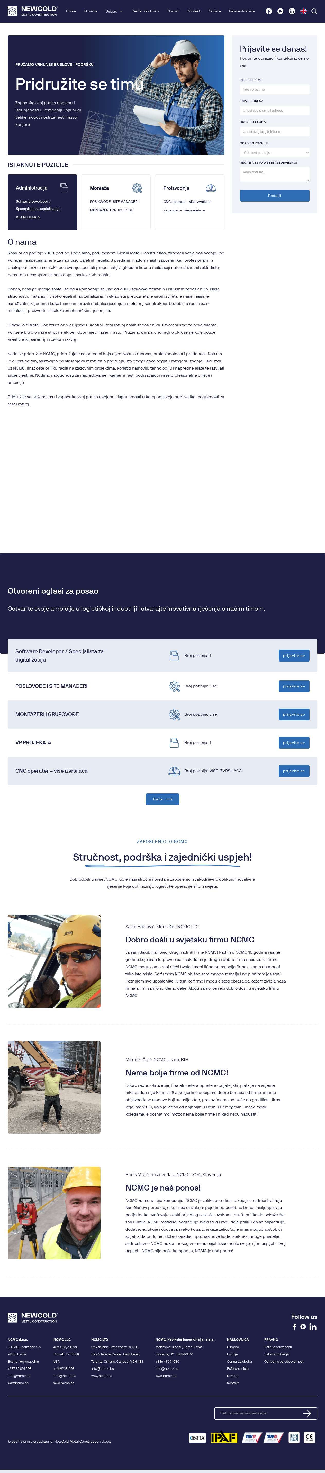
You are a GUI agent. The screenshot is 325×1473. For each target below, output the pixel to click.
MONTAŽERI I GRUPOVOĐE (111, 210)
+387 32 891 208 (19, 1368)
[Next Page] (162, 799)
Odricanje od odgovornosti (284, 1361)
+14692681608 (63, 1368)
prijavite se (294, 655)
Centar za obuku (145, 11)
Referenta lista (238, 1368)
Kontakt (193, 11)
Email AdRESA (251, 101)
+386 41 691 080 (167, 1361)
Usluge (111, 11)
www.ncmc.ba (18, 1383)
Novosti (173, 11)
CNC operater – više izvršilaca (188, 202)
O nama (90, 11)
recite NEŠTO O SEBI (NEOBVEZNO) (268, 162)
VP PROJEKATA (28, 217)
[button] (115, 11)
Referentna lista (242, 11)
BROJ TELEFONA (253, 122)
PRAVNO (271, 1339)
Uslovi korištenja (276, 1354)
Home (71, 11)
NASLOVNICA (238, 1339)
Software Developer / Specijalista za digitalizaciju (38, 205)
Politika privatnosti (278, 1347)
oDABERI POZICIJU (255, 143)
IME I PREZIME (251, 80)
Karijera (214, 11)
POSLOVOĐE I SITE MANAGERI (114, 202)
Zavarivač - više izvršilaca (184, 210)
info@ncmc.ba (19, 1376)
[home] (33, 11)
